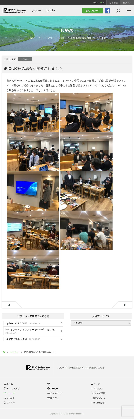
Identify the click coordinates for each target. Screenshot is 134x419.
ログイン (127, 3)
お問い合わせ (99, 398)
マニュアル (98, 388)
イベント (10, 398)
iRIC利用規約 (99, 402)
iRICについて (12, 388)
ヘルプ (97, 383)
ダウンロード (56, 393)
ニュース (10, 393)
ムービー (54, 388)
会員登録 (113, 3)
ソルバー (10, 402)
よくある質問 (99, 393)
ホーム (9, 383)
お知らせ (25, 59)
